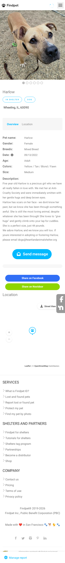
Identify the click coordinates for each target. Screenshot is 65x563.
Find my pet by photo (18, 414)
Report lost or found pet (19, 402)
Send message (32, 254)
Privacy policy (13, 496)
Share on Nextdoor (32, 286)
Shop (8, 461)
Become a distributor (18, 455)
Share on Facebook (33, 278)
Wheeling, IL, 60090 (16, 107)
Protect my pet (14, 408)
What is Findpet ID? (17, 391)
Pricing (9, 485)
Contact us (12, 479)
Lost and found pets (17, 396)
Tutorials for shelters (18, 438)
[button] (30, 327)
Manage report (15, 557)
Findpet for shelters (17, 432)
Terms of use (13, 491)
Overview (13, 124)
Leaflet (28, 366)
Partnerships (13, 449)
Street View (50, 306)
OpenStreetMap (41, 366)
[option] (32, 45)
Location (27, 124)
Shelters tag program (18, 443)
